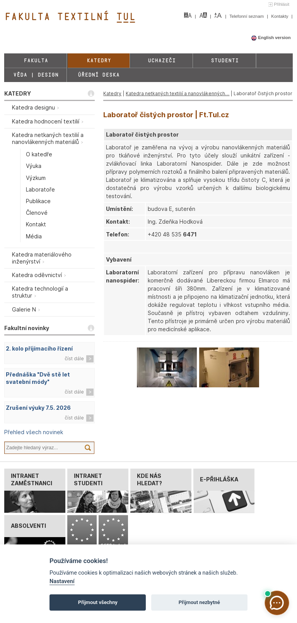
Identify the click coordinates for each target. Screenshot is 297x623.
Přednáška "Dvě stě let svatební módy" (38, 378)
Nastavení (62, 581)
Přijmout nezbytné (199, 602)
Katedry (99, 60)
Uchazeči (162, 60)
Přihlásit (281, 4)
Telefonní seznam (247, 16)
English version (271, 37)
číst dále (74, 358)
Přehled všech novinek (33, 432)
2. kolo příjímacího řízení (39, 348)
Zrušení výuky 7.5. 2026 (38, 407)
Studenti (225, 60)
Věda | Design (35, 75)
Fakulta (36, 60)
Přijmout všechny (98, 602)
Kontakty (280, 16)
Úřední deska (98, 75)
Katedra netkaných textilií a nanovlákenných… (177, 93)
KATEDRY (17, 93)
